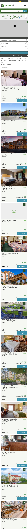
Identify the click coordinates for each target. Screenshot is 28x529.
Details (5, 101)
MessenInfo (8, 5)
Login (2, 1)
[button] (13, 25)
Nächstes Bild (26, 78)
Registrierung (7, 1)
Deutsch (24, 1)
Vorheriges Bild (1, 78)
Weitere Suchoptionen (19, 56)
